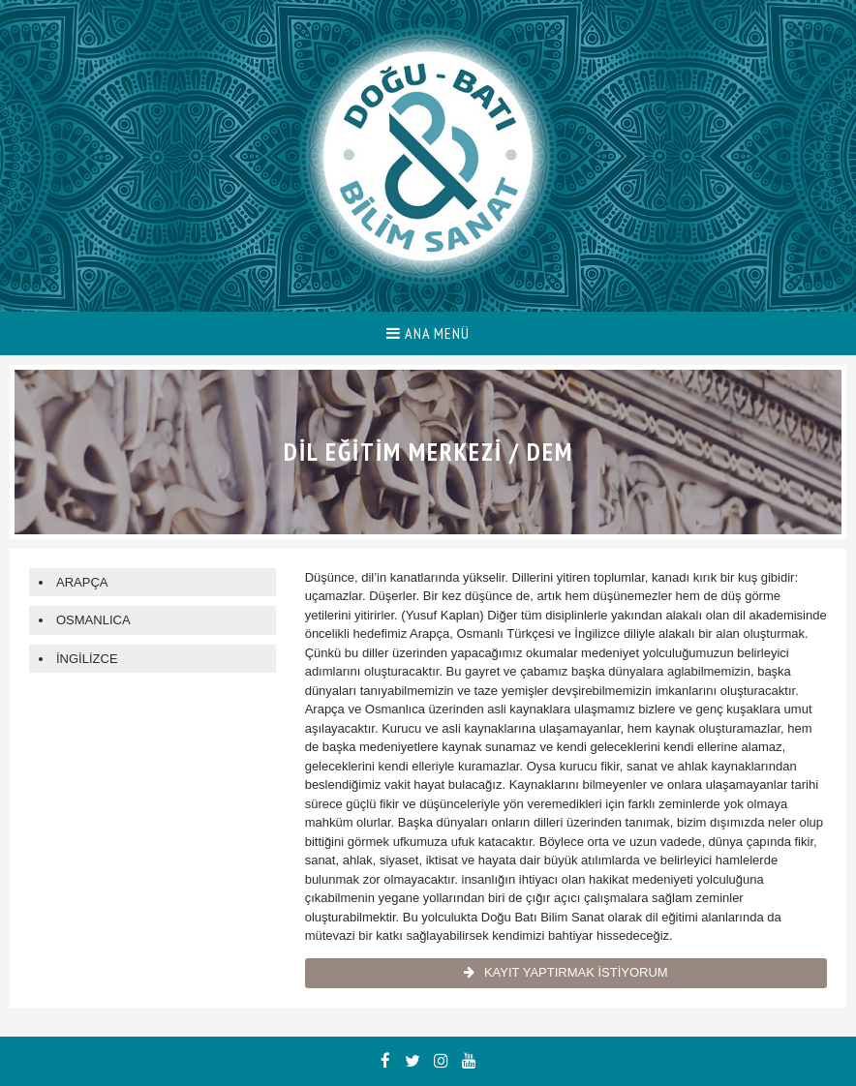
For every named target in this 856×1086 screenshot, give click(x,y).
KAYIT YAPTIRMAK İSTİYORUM (566, 972)
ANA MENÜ (428, 333)
